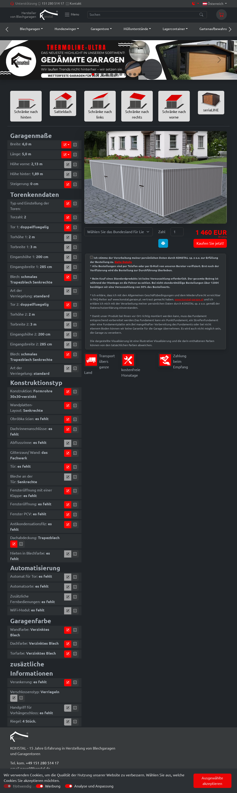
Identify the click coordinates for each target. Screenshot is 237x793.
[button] (27, 29)
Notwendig (22, 786)
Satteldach (63, 103)
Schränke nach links (100, 105)
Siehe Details (123, 261)
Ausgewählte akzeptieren (212, 781)
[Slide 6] (116, 74)
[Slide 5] (111, 74)
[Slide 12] (144, 74)
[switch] (39, 786)
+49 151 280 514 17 (42, 763)
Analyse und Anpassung (93, 786)
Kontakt (75, 3)
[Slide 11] (139, 74)
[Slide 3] (102, 74)
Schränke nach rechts (137, 105)
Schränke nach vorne (174, 105)
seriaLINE (211, 102)
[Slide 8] (125, 74)
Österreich (213, 4)
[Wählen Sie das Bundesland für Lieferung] (118, 231)
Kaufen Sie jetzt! (210, 243)
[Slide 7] (120, 74)
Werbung (52, 786)
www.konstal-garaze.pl (189, 299)
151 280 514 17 (53, 3)
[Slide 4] (107, 74)
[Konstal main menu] (72, 14)
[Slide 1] (93, 74)
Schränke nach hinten (26, 105)
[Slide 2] (97, 74)
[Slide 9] (130, 74)
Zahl (161, 232)
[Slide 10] (134, 74)
